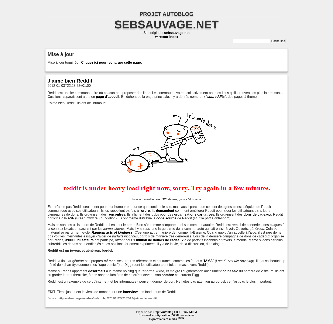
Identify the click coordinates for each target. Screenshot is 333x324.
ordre (145, 210)
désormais (96, 271)
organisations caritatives (194, 214)
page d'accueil (107, 96)
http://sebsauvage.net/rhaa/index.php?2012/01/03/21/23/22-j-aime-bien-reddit (107, 298)
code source (166, 218)
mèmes (109, 261)
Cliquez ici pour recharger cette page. (111, 62)
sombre (168, 275)
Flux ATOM (190, 312)
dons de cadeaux (257, 214)
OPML (176, 315)
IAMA (208, 261)
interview (130, 292)
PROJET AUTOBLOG (167, 14)
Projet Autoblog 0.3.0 (166, 312)
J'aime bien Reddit (70, 81)
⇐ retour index (166, 37)
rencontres (116, 214)
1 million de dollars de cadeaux (158, 240)
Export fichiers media (166, 319)
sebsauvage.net (166, 24)
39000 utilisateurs (79, 240)
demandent (165, 210)
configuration (161, 315)
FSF (71, 218)
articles (190, 315)
